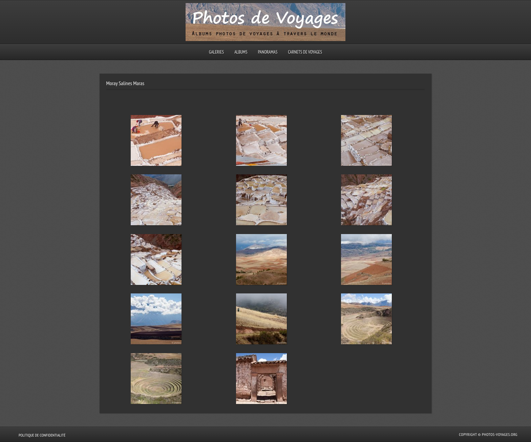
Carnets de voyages (305, 52)
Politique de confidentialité (42, 435)
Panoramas (268, 52)
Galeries (216, 52)
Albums (240, 52)
